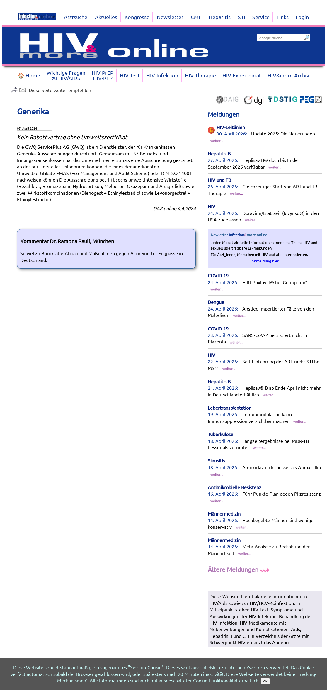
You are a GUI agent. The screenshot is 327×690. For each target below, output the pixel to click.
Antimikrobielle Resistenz (234, 487)
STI (241, 17)
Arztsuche (75, 17)
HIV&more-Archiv (288, 75)
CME (196, 17)
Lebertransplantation (229, 408)
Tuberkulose (220, 434)
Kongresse (137, 17)
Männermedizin (224, 513)
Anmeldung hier (265, 260)
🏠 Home (29, 75)
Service (261, 17)
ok (265, 681)
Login (302, 17)
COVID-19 (218, 275)
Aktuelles (106, 17)
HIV (211, 206)
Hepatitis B (219, 153)
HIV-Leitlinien (231, 127)
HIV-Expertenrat (241, 75)
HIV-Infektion (162, 75)
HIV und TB (219, 180)
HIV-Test (130, 75)
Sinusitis (216, 460)
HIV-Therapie (200, 75)
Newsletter (170, 17)
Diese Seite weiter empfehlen (51, 90)
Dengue (216, 302)
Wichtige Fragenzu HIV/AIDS (66, 75)
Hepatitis (220, 17)
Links (283, 17)
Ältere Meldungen (239, 569)
